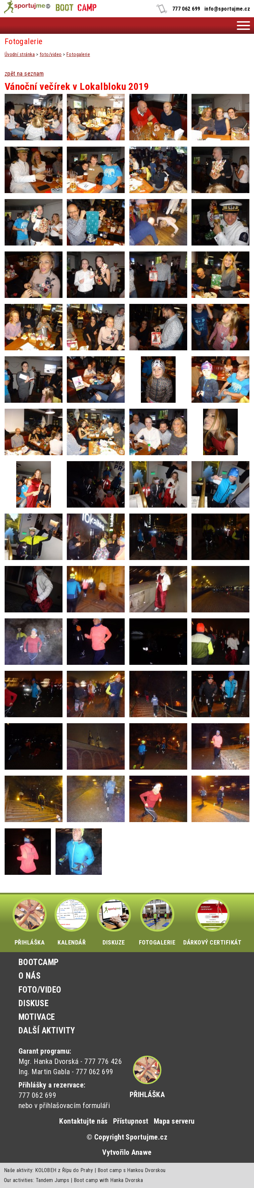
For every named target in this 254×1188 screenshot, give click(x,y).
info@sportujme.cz (227, 9)
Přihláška (147, 1094)
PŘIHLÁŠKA (30, 921)
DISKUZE (114, 921)
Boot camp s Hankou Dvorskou (132, 1170)
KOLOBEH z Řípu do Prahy (64, 1170)
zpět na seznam (24, 73)
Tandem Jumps (52, 1180)
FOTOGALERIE (157, 921)
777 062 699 (186, 9)
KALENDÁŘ (72, 921)
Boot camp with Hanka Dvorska (108, 1180)
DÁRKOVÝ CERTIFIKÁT (212, 921)
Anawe (141, 1152)
